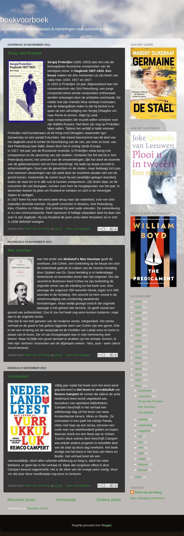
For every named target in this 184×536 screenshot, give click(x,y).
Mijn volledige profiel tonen (148, 498)
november (145, 396)
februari (143, 464)
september (145, 425)
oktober (143, 419)
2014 (138, 369)
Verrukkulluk (18, 376)
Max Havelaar (19, 250)
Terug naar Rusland (24, 53)
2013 (138, 374)
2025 (138, 307)
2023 (138, 318)
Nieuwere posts (21, 499)
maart (142, 458)
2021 (138, 329)
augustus (144, 430)
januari (143, 470)
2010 (138, 477)
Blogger (106, 525)
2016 (138, 357)
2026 (138, 301)
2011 (138, 385)
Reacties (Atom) (37, 508)
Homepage (66, 499)
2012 (138, 380)
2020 (138, 335)
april (141, 453)
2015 (138, 363)
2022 (138, 324)
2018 (138, 346)
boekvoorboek (24, 19)
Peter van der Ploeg (148, 492)
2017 (138, 352)
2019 (138, 340)
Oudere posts (109, 499)
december (145, 390)
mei (141, 447)
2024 (138, 312)
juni (141, 442)
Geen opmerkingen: (79, 228)
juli (140, 436)
